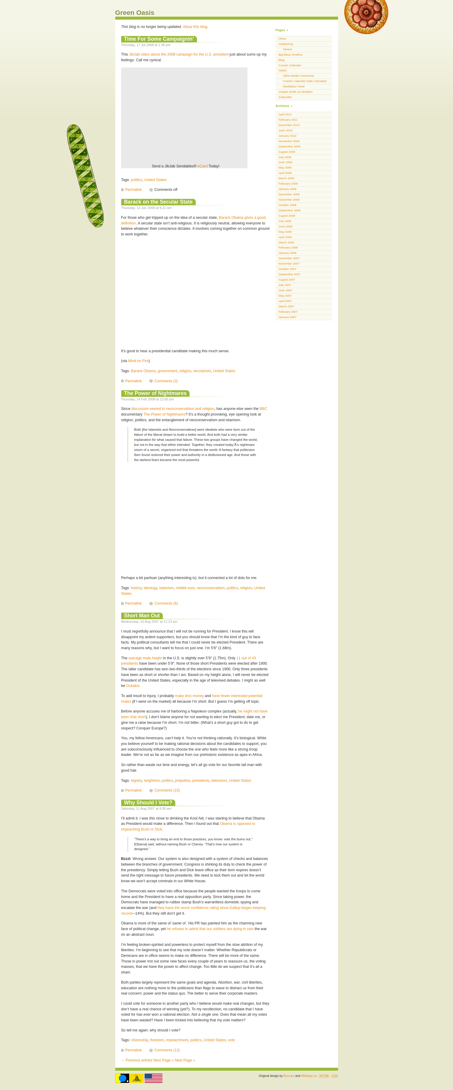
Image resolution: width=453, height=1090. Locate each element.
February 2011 (288, 119)
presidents (200, 780)
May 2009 (285, 167)
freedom (157, 1040)
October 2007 (287, 268)
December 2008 (289, 194)
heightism (152, 780)
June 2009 (286, 162)
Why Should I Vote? (148, 803)
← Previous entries (136, 1060)
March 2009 (286, 178)
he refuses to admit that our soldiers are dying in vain (210, 929)
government (167, 371)
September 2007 (290, 274)
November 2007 (289, 263)
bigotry (136, 780)
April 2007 (285, 301)
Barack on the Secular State (158, 202)
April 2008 (285, 237)
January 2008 (287, 252)
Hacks (283, 70)
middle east (185, 588)
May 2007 (285, 295)
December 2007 (289, 258)
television (219, 780)
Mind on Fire (138, 361)
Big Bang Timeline (290, 54)
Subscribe (285, 97)
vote (231, 1040)
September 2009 (290, 146)
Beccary (289, 1076)
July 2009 (285, 157)
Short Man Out (142, 616)
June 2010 (286, 130)
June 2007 (286, 290)
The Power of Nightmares (155, 393)
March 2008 (286, 242)
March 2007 (286, 306)
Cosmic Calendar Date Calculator (305, 81)
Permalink (133, 190)
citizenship (139, 1040)
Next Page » (163, 1060)
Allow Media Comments (298, 75)
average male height (145, 658)
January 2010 (287, 135)
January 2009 (287, 189)
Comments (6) (166, 603)
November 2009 (289, 141)
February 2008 (288, 247)
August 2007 (287, 279)
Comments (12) (167, 1050)
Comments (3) (166, 381)
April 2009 (285, 172)
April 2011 (285, 114)
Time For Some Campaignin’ (159, 39)
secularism (202, 371)
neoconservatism (211, 588)
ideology (150, 588)
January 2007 (287, 317)
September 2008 (290, 210)
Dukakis (132, 686)
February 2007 (288, 311)
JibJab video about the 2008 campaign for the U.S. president (179, 54)
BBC (263, 409)
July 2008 (285, 221)
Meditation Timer (294, 86)
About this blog (195, 27)
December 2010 (289, 125)
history (136, 588)
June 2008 (286, 226)
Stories (287, 49)
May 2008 (285, 231)
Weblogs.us (309, 1076)
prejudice (182, 780)
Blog (282, 60)
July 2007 (285, 285)
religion (185, 371)
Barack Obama (143, 371)
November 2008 (289, 199)
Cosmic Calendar (290, 65)
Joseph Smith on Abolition (296, 91)
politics (136, 180)
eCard (203, 166)
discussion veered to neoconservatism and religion (172, 409)
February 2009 (288, 183)
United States (155, 180)
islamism (166, 588)
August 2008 (287, 215)
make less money (189, 696)
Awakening (286, 43)
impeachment (177, 1040)
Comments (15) (167, 790)
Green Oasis (134, 12)
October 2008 (287, 205)
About (282, 38)
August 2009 (287, 151)
